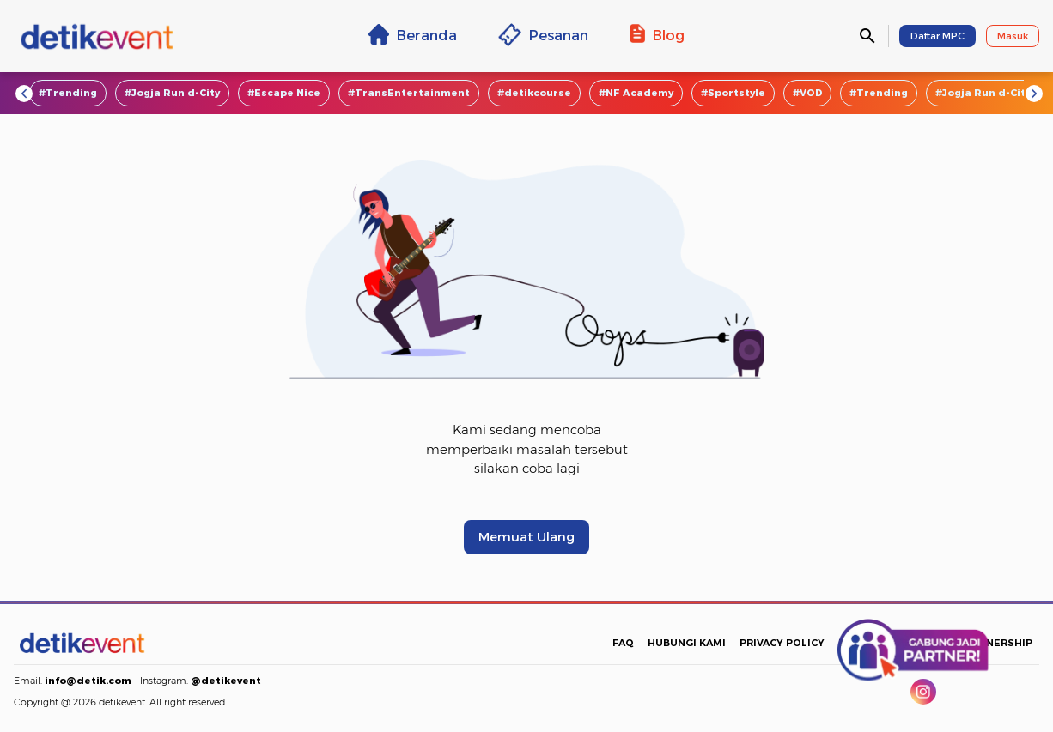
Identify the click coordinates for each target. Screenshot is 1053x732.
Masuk (1012, 36)
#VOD (807, 93)
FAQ (623, 643)
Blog (657, 34)
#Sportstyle (733, 93)
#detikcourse (534, 93)
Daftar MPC (937, 36)
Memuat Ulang (526, 537)
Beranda (412, 34)
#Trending (68, 93)
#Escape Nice (283, 93)
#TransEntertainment (409, 93)
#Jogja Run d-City (172, 93)
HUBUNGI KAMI (687, 643)
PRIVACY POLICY (782, 643)
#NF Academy (636, 93)
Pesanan (543, 34)
